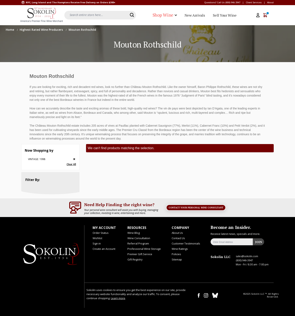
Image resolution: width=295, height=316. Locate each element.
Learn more (118, 298)
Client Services (254, 2)
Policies (176, 254)
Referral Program (138, 243)
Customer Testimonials (186, 243)
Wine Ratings (180, 249)
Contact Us (178, 238)
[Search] (132, 15)
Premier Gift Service (139, 254)
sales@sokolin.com (247, 256)
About (270, 2)
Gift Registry (135, 259)
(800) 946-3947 (232, 2)
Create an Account (104, 249)
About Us (177, 233)
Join (258, 242)
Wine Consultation (138, 238)
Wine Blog (133, 233)
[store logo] (41, 15)
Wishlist (97, 238)
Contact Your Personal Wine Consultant (196, 207)
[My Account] (257, 15)
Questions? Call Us (214, 2)
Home (10, 30)
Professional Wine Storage (144, 249)
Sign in (97, 243)
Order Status (101, 233)
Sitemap (177, 259)
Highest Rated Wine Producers (42, 30)
